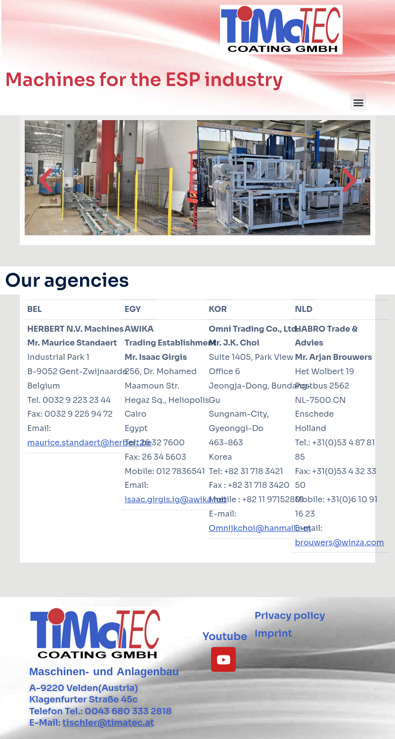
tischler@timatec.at (108, 722)
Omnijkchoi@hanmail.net (260, 528)
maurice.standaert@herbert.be (89, 442)
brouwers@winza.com (339, 542)
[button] (358, 102)
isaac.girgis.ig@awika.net (176, 499)
